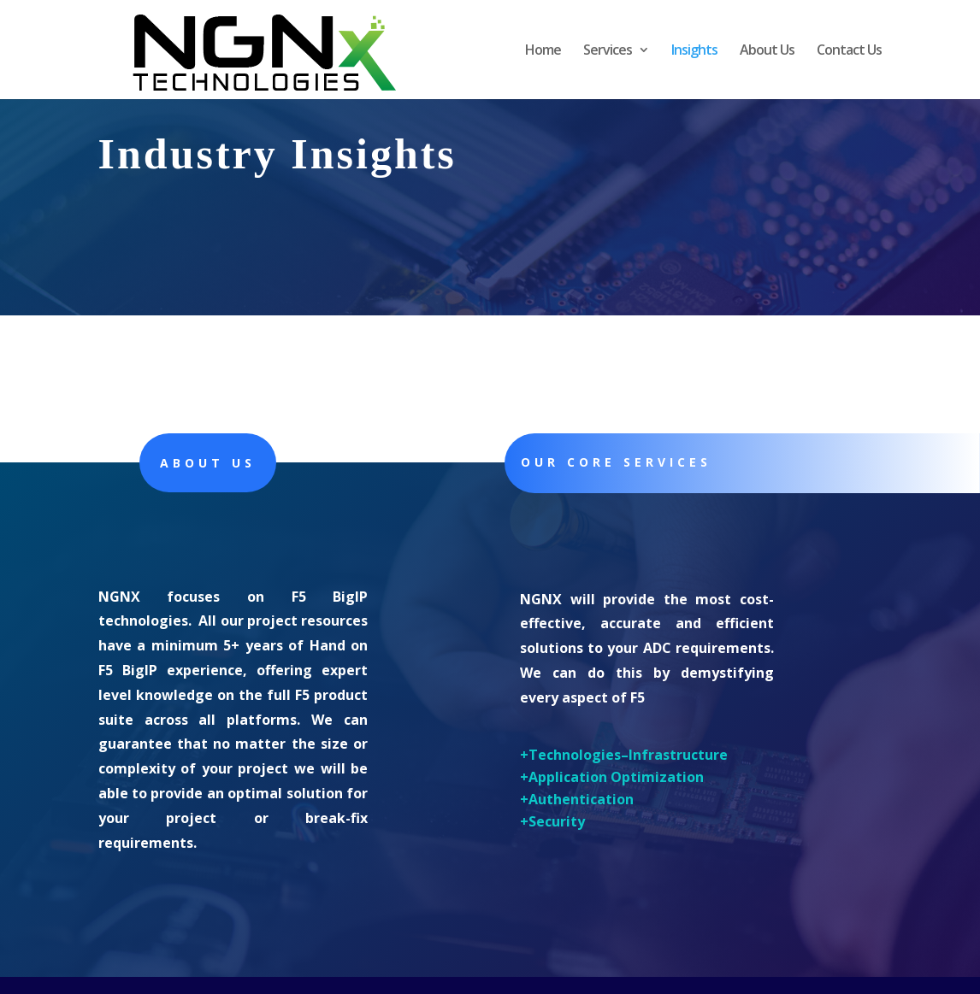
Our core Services (616, 462)
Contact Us (849, 51)
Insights (694, 51)
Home (543, 51)
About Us (767, 51)
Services (607, 51)
